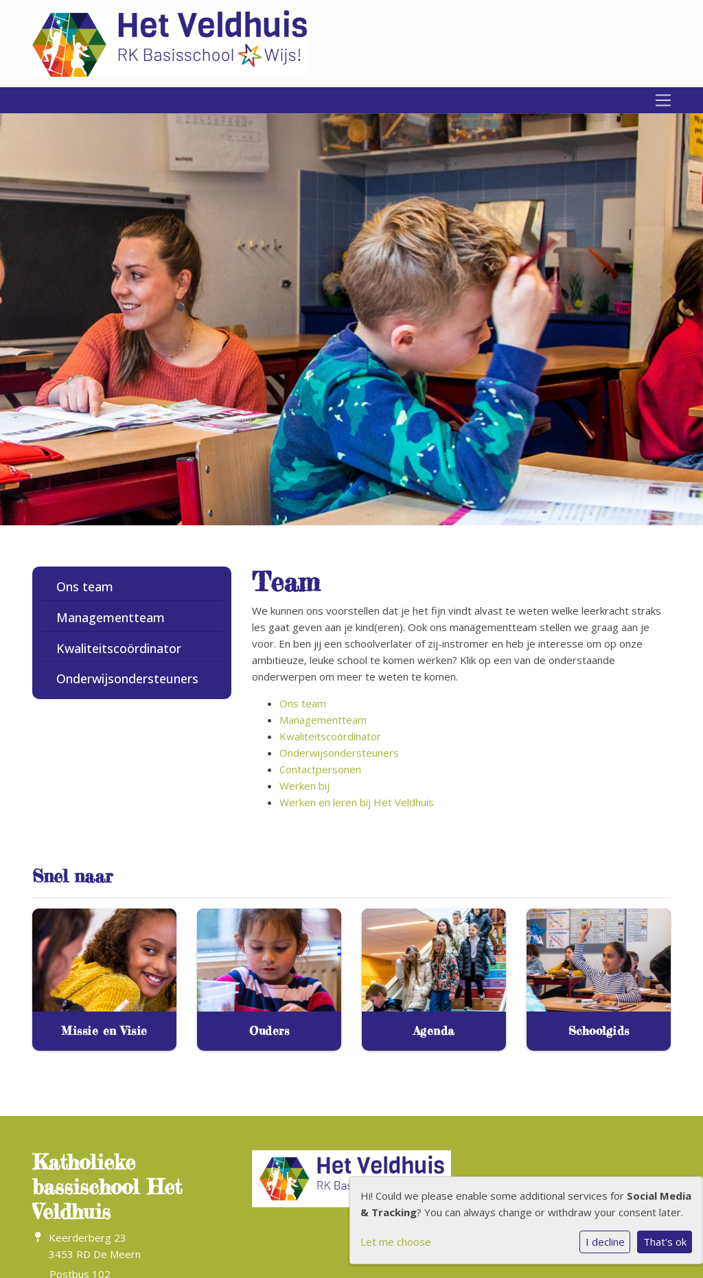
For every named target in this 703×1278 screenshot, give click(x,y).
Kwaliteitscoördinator (118, 648)
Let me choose (395, 1241)
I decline (605, 1241)
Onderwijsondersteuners (127, 678)
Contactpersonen (320, 769)
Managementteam (110, 617)
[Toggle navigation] (663, 100)
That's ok (665, 1241)
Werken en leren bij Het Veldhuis (356, 802)
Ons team (84, 586)
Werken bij (304, 785)
